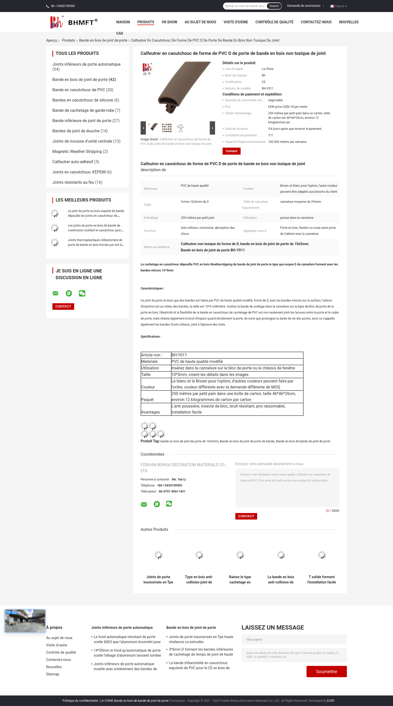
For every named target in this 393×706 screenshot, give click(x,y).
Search (274, 6)
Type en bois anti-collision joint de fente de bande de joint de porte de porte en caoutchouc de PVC (199, 579)
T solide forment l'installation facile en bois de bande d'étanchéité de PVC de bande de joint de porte (321, 579)
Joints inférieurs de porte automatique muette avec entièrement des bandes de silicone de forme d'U (125, 667)
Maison (123, 22)
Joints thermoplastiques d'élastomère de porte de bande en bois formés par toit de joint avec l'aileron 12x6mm (95, 244)
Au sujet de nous (200, 22)
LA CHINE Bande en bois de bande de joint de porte (134, 700)
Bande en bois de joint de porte (103, 40)
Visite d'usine (236, 22)
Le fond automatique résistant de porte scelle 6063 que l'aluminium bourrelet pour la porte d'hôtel (127, 640)
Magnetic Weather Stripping (77, 151)
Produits (145, 22)
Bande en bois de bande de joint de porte (303, 441)
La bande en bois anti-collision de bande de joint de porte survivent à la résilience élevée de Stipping (281, 579)
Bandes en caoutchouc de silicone (82, 100)
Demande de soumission (303, 6)
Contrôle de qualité (274, 22)
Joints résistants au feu (73, 182)
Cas (119, 33)
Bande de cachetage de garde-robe (83, 110)
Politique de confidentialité (80, 700)
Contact (231, 151)
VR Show (169, 22)
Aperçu (51, 40)
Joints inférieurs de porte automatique (86, 64)
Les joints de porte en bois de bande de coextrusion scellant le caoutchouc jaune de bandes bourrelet (95, 230)
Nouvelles (348, 22)
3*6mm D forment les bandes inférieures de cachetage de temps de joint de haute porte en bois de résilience (201, 652)
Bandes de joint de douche (76, 131)
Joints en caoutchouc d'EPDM (79, 172)
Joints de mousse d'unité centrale (82, 141)
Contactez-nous (316, 22)
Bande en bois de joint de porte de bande (247, 441)
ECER (330, 700)
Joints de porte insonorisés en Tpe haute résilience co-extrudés (158, 579)
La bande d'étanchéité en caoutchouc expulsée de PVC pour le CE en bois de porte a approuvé (199, 666)
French (341, 6)
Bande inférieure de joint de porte (81, 120)
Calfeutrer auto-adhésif (72, 161)
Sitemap (52, 674)
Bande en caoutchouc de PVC (78, 89)
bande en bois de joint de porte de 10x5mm (189, 441)
